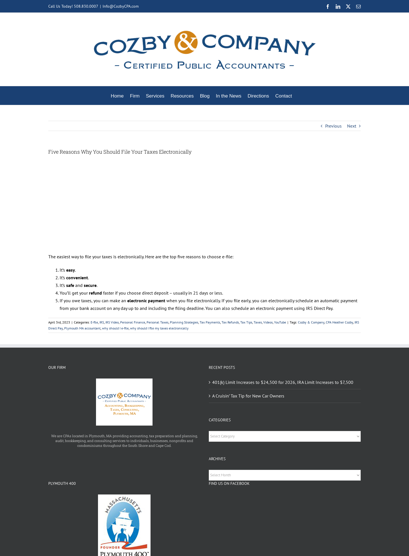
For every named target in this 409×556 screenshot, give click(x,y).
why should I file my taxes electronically (159, 328)
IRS (101, 322)
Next (351, 126)
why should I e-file (115, 328)
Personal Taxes (157, 322)
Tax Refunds (230, 322)
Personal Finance (132, 322)
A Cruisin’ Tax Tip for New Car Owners (248, 396)
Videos (268, 322)
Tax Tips (246, 322)
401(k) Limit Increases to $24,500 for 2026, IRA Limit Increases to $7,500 (282, 382)
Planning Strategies (184, 322)
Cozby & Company (311, 322)
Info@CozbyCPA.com (121, 6)
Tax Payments (210, 322)
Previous (333, 126)
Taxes (258, 322)
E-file (94, 322)
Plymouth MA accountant (82, 328)
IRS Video (112, 322)
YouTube (280, 322)
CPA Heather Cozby (339, 322)
